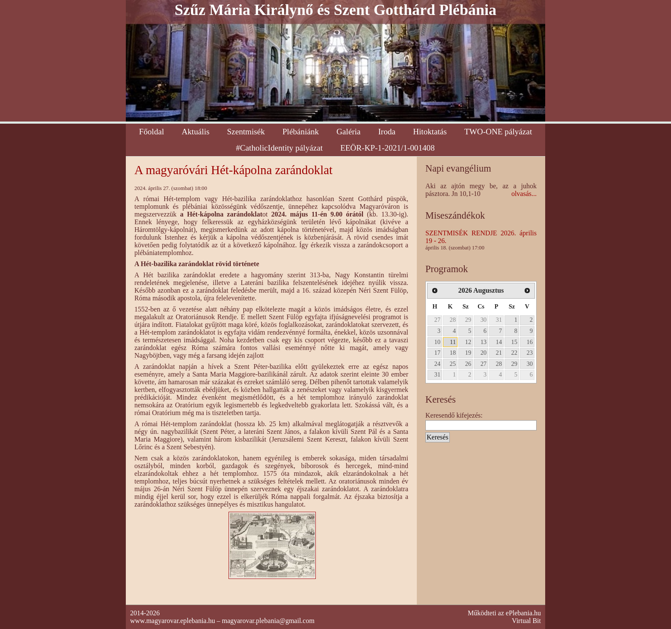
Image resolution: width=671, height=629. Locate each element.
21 (499, 352)
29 (468, 319)
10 (437, 341)
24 (437, 363)
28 (453, 319)
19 (468, 352)
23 (530, 352)
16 (530, 341)
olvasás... (524, 193)
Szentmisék (245, 131)
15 (514, 341)
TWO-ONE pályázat (498, 131)
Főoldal (151, 131)
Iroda (386, 131)
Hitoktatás (430, 131)
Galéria (348, 131)
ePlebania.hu (523, 613)
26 (468, 363)
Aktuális (195, 131)
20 (484, 352)
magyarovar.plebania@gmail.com (268, 620)
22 (514, 352)
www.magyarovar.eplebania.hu (172, 620)
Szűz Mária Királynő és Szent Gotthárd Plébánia (335, 9)
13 (484, 341)
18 (453, 352)
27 (437, 319)
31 (499, 319)
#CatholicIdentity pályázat (279, 147)
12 (468, 341)
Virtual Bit (526, 620)
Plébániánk (300, 131)
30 (484, 319)
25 (453, 363)
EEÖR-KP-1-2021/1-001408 (387, 147)
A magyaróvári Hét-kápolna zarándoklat (233, 170)
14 (499, 341)
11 (453, 341)
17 (437, 352)
